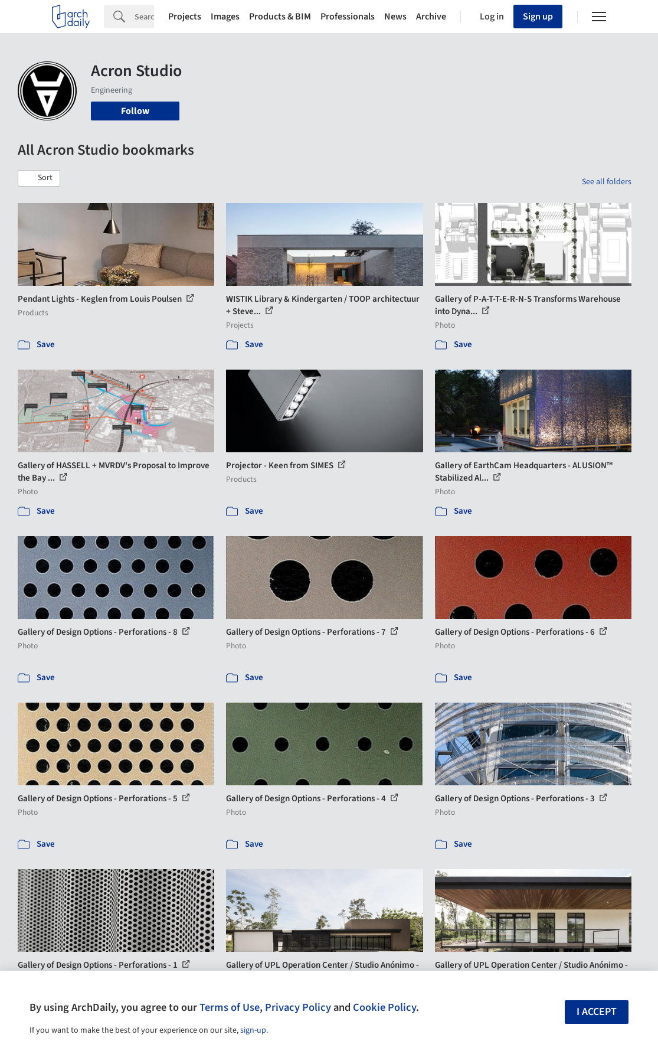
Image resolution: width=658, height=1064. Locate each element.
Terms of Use (229, 1007)
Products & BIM (280, 16)
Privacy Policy (298, 1007)
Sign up (538, 16)
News (395, 16)
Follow (135, 111)
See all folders (606, 182)
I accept (597, 1011)
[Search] (144, 16)
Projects (184, 16)
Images (225, 16)
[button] (39, 178)
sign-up (253, 1030)
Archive (431, 16)
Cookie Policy (384, 1007)
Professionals (347, 16)
